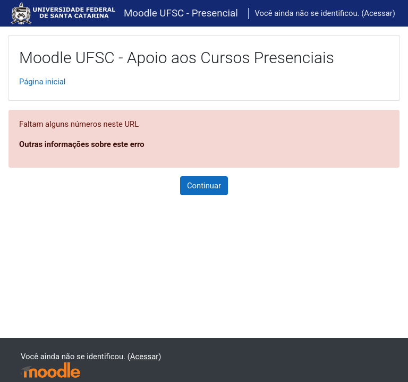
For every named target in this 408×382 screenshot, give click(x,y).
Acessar (378, 13)
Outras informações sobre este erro (81, 144)
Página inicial (42, 81)
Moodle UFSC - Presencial (181, 13)
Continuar (204, 185)
